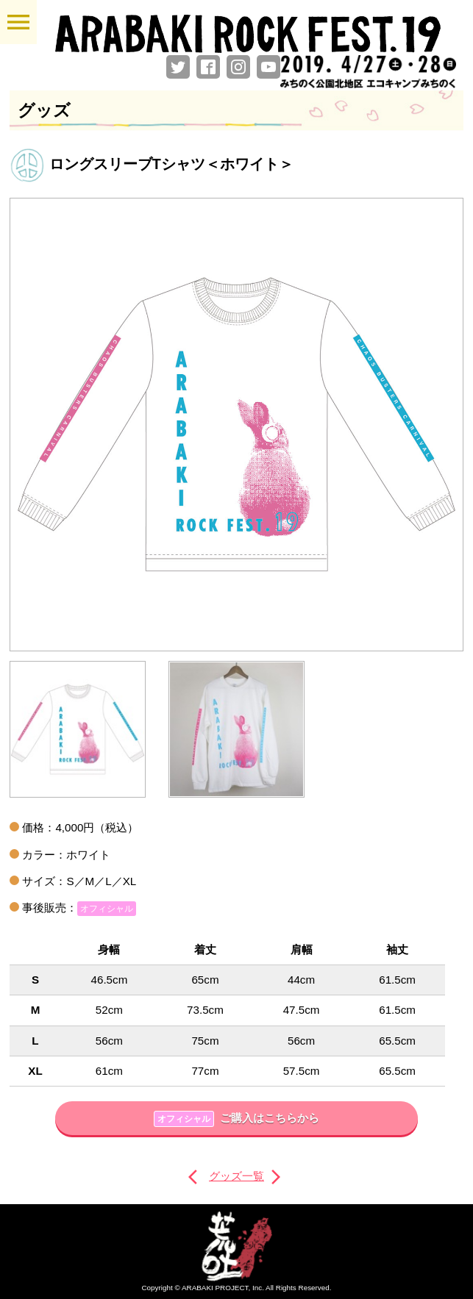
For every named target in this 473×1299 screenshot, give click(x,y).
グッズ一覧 (236, 1176)
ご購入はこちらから (236, 1119)
